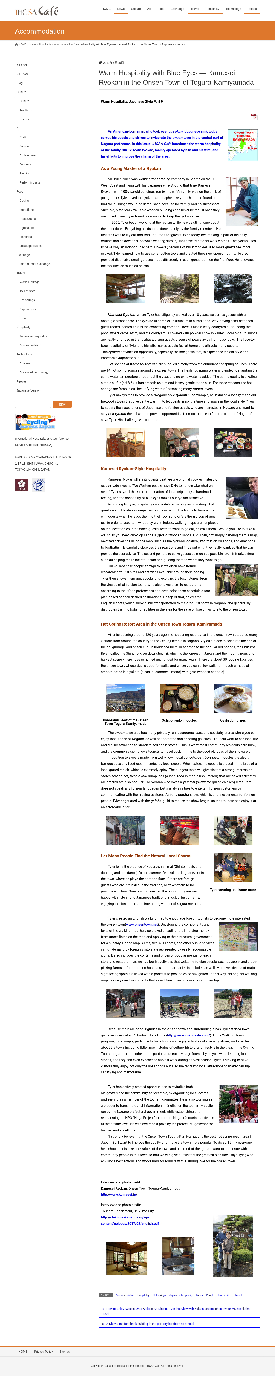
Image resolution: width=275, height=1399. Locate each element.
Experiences (28, 309)
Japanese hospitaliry (181, 1295)
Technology (24, 354)
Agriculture (27, 228)
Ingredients (27, 209)
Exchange (23, 255)
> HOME (22, 65)
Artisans (25, 363)
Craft (23, 137)
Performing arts (30, 182)
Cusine (24, 200)
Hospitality (143, 1295)
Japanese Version (28, 390)
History (24, 119)
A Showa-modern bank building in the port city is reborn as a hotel (150, 1324)
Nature (24, 318)
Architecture (28, 155)
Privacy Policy (43, 1351)
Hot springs (159, 1295)
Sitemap (65, 1351)
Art (18, 128)
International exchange (35, 264)
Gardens (25, 164)
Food (20, 191)
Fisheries (26, 237)
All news (22, 74)
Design (24, 146)
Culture (21, 92)
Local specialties (31, 246)
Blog (20, 83)
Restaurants (28, 218)
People (210, 1295)
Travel (238, 1295)
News (199, 1295)
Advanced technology (34, 372)
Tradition (25, 110)
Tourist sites (224, 1295)
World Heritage (30, 282)
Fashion (25, 173)
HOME (23, 1351)
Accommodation (125, 1295)
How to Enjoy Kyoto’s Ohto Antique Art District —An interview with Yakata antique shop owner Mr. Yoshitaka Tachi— (176, 1311)
